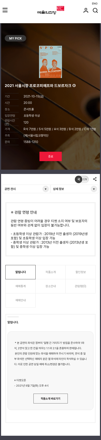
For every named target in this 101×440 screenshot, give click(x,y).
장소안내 (50, 286)
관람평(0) (80, 286)
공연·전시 (10, 189)
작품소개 (50, 272)
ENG (95, 3)
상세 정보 (58, 189)
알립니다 (20, 272)
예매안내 (20, 300)
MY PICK (15, 38)
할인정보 (80, 272)
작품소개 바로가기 (50, 398)
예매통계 (20, 286)
